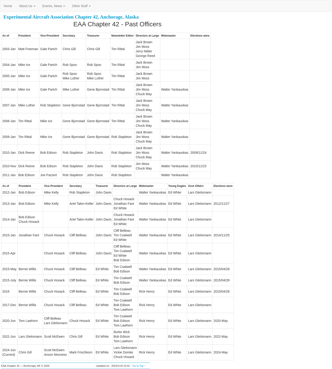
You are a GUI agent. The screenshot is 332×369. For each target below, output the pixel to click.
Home (8, 6)
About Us (27, 6)
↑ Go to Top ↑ (138, 365)
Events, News (53, 6)
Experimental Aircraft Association (38, 17)
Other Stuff (81, 6)
